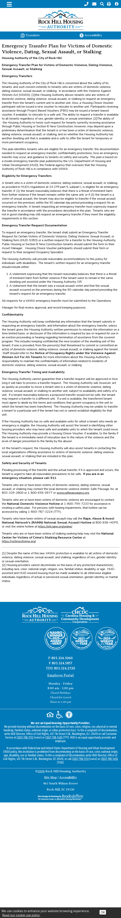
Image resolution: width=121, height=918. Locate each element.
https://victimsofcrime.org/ (19, 541)
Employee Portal (60, 675)
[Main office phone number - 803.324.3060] (86, 4)
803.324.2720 (64, 668)
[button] (102, 4)
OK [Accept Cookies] (103, 912)
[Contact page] (94, 4)
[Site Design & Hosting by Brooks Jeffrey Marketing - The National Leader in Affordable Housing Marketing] (60, 797)
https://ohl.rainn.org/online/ (55, 526)
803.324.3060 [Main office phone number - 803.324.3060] (62, 658)
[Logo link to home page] (60, 19)
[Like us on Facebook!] (117, 4)
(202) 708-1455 (53, 737)
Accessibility (68, 777)
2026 (41, 771)
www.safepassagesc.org (73, 493)
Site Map (50, 777)
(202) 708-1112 (25, 737)
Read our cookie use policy (21, 915)
